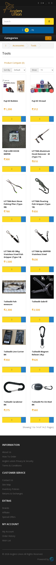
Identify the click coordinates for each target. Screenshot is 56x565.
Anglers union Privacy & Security (17, 461)
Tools (33, 45)
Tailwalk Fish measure (10, 303)
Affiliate (6, 512)
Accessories (18, 45)
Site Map (6, 484)
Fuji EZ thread (39, 101)
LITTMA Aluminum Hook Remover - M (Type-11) (41, 154)
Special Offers (9, 517)
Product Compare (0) (14, 62)
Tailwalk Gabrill (39, 301)
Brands (5, 508)
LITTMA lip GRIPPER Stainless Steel (41, 253)
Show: (34, 70)
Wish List (6, 540)
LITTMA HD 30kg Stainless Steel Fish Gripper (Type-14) (13, 254)
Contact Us (7, 480)
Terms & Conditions (12, 465)
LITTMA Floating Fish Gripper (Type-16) (41, 204)
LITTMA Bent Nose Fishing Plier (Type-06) (13, 204)
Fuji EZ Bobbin (11, 101)
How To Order (9, 456)
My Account (8, 531)
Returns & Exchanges (12, 493)
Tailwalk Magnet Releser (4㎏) (40, 353)
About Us (6, 452)
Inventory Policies (10, 489)
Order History (8, 536)
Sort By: (7, 70)
